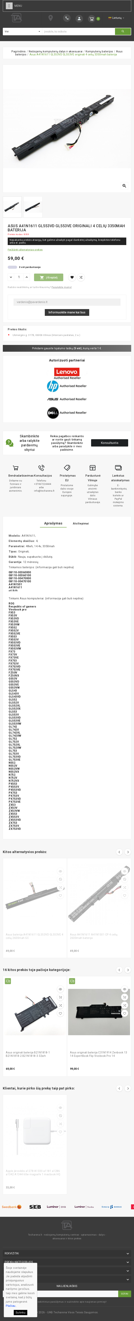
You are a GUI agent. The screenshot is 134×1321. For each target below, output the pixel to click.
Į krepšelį (49, 277)
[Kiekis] (19, 277)
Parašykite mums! (62, 287)
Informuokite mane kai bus (67, 312)
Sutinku (21, 1312)
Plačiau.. (11, 1305)
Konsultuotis (110, 443)
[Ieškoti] (78, 31)
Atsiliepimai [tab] (81, 523)
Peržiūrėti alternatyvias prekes (25, 249)
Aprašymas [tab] (53, 523)
